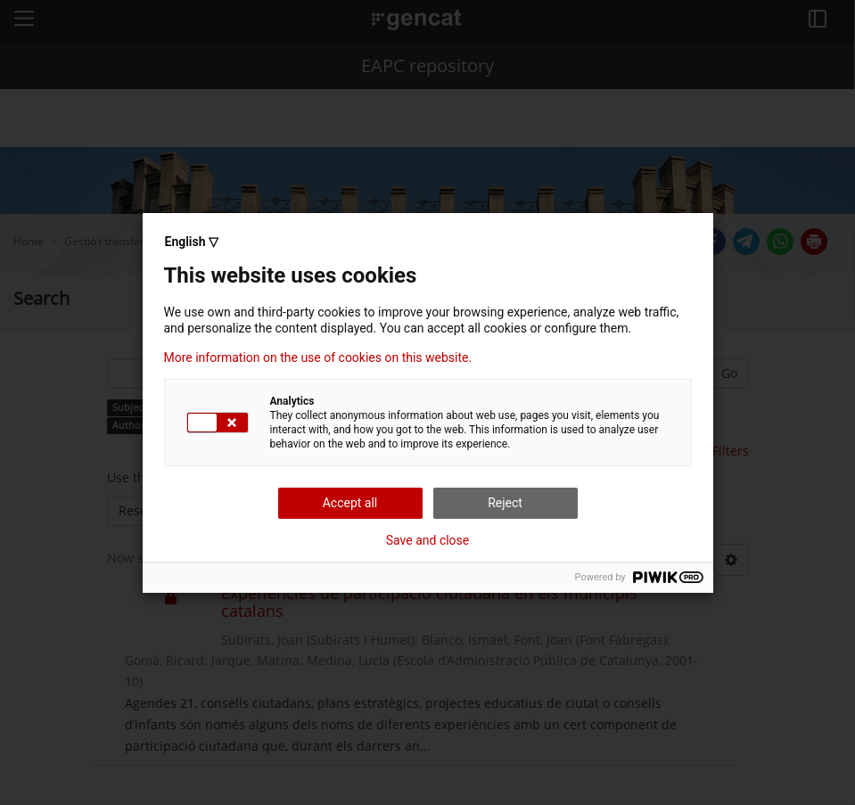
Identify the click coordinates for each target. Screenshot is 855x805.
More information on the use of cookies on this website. (318, 357)
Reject (505, 503)
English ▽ (191, 241)
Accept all (350, 503)
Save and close (428, 540)
